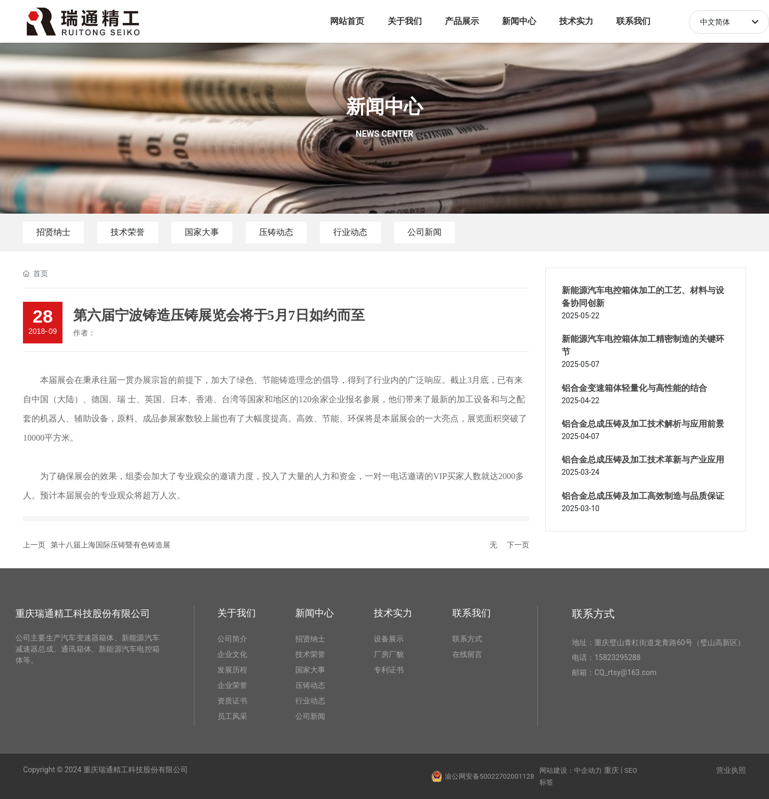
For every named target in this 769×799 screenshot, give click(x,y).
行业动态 (350, 232)
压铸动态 (276, 232)
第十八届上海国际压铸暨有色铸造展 (110, 544)
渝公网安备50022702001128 (489, 776)
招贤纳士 (53, 232)
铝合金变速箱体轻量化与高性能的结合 (634, 388)
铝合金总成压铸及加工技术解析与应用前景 (643, 423)
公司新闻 (424, 232)
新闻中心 (384, 107)
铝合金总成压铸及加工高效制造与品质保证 (643, 495)
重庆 (611, 770)
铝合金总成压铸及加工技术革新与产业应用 (643, 459)
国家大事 (202, 232)
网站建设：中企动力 (570, 770)
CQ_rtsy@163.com (625, 672)
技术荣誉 (128, 232)
